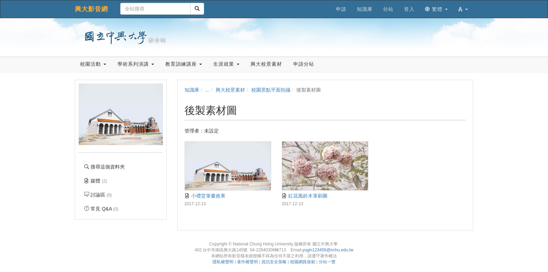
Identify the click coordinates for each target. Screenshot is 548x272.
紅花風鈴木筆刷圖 (304, 196)
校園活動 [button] (93, 64)
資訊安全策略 (274, 261)
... (207, 90)
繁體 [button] (436, 9)
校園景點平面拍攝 (270, 90)
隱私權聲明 (222, 261)
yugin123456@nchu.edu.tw (327, 250)
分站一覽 (327, 261)
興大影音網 (91, 9)
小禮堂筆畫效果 (205, 196)
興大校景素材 (230, 90)
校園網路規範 (302, 261)
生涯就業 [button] (226, 64)
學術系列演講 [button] (135, 64)
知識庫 (192, 90)
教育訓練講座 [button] (183, 64)
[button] (463, 9)
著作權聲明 (247, 261)
